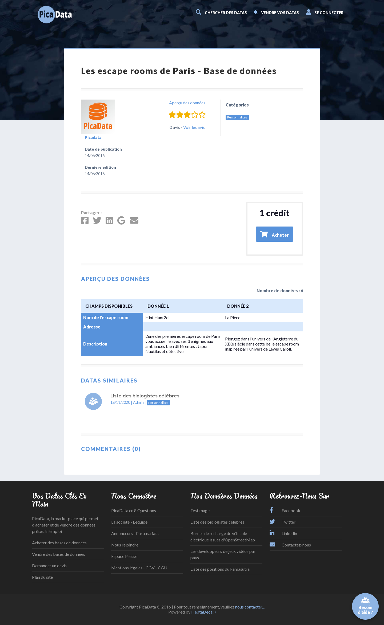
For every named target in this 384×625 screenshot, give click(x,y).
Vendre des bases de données (58, 554)
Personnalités (237, 117)
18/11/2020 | (121, 402)
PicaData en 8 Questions (133, 510)
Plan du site (42, 576)
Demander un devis (49, 565)
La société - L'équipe (129, 521)
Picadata (93, 137)
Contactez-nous (290, 544)
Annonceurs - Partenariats (135, 533)
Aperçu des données (187, 102)
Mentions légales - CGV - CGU (139, 567)
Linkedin (283, 533)
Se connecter (325, 12)
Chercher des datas (221, 12)
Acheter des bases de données (59, 542)
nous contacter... (250, 606)
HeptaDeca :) (203, 611)
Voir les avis (194, 127)
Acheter (274, 234)
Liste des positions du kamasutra (220, 568)
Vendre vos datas (276, 12)
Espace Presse (124, 556)
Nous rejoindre (124, 544)
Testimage (200, 510)
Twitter (282, 521)
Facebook (285, 510)
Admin (138, 402)
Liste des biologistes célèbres (217, 521)
